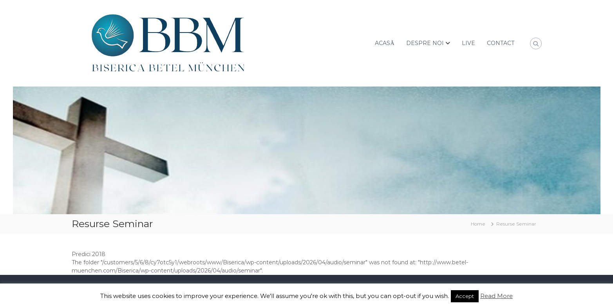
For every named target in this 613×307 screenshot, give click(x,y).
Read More (496, 296)
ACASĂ (384, 43)
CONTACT (500, 43)
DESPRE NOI (425, 43)
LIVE (468, 43)
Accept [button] (465, 296)
